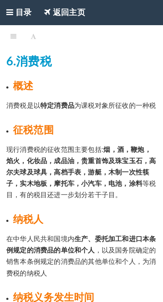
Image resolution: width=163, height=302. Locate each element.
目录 (19, 12)
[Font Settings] (33, 35)
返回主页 (64, 12)
